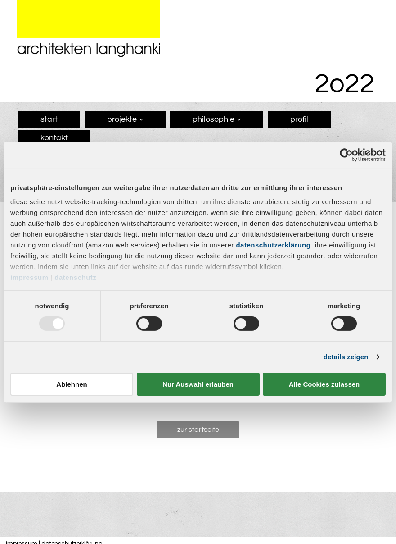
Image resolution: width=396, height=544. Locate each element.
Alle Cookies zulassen (324, 384)
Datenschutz (75, 277)
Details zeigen (346, 357)
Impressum (29, 277)
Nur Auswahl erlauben (198, 384)
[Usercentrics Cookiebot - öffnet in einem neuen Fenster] (346, 154)
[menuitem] (47, 120)
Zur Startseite (198, 429)
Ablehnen (71, 384)
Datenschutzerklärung (273, 245)
